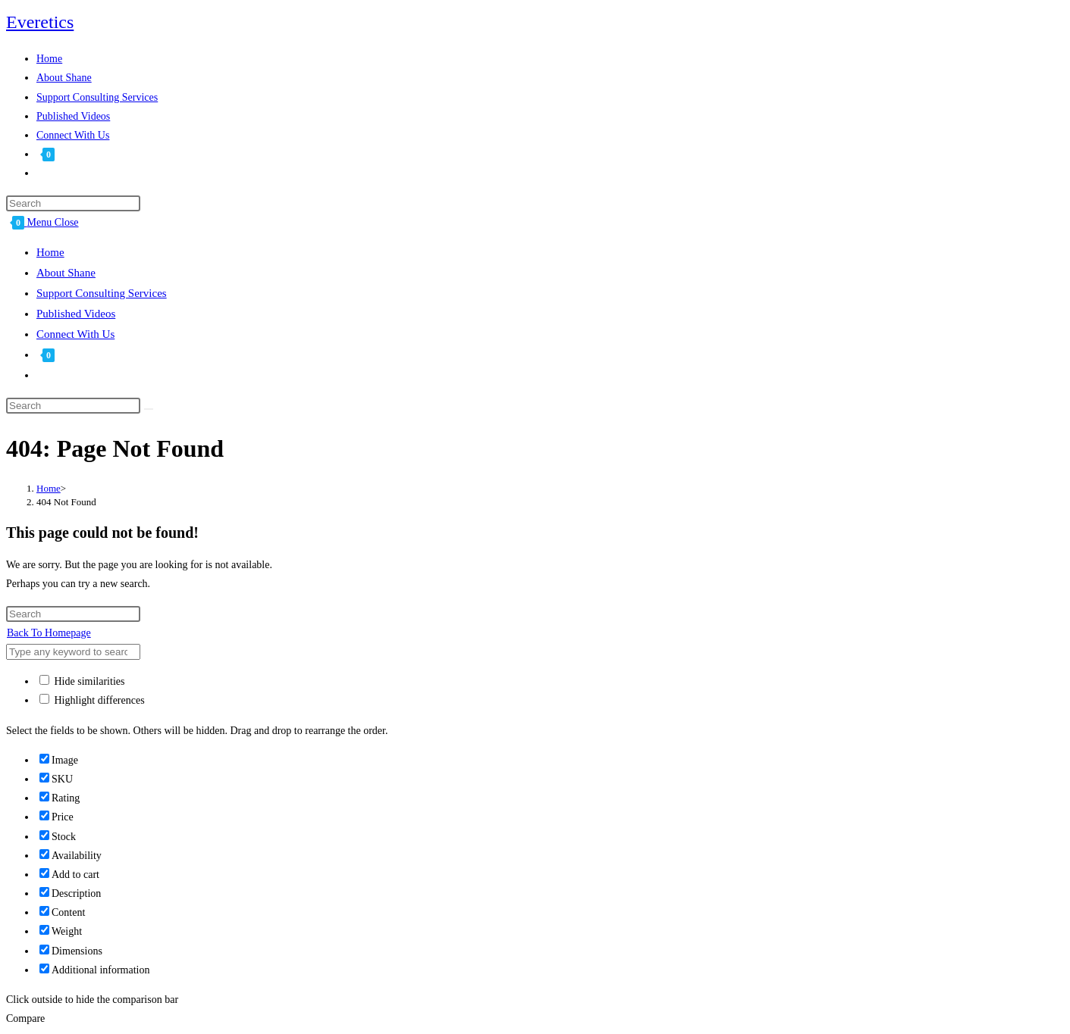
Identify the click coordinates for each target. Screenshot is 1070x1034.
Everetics (40, 22)
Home (50, 252)
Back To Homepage (49, 633)
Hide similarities (81, 681)
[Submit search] (148, 409)
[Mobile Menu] (53, 222)
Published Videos (75, 314)
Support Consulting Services (101, 293)
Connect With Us (75, 334)
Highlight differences (92, 700)
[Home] (48, 488)
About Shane (66, 273)
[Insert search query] (73, 203)
